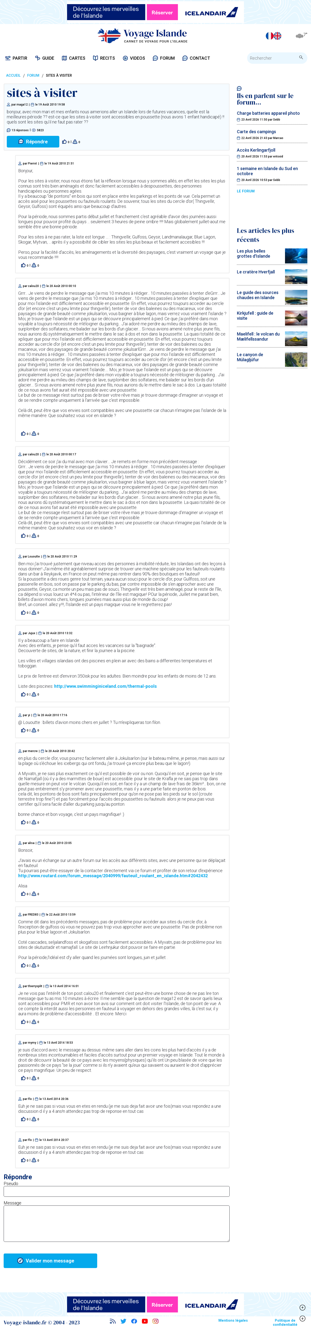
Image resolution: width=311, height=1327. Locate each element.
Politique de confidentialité (285, 1323)
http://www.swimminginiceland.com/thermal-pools (105, 686)
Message (12, 1202)
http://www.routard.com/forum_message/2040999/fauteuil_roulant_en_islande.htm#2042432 (113, 875)
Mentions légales (233, 1321)
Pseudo (11, 1183)
